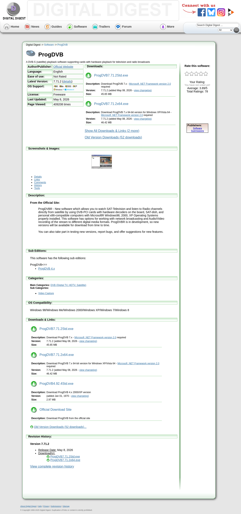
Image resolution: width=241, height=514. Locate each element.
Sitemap (66, 506)
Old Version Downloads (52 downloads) (113, 137)
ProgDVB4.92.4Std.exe (52, 383)
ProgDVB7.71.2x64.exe (106, 104)
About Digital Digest (28, 506)
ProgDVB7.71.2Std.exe (106, 75)
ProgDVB (62, 44)
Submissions (56, 506)
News (31, 26)
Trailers (101, 26)
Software (77, 26)
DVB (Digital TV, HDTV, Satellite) (68, 285)
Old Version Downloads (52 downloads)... (60, 427)
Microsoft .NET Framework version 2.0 (150, 83)
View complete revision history (52, 466)
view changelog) (143, 90)
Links (37, 179)
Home (11, 26)
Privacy (46, 506)
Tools (37, 188)
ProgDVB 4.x (46, 268)
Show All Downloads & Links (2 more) (112, 131)
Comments (40, 182)
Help (40, 506)
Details (38, 176)
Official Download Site (51, 409)
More (167, 26)
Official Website (63, 66)
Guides (53, 26)
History (38, 185)
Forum (123, 26)
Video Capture (46, 293)
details (67, 81)
